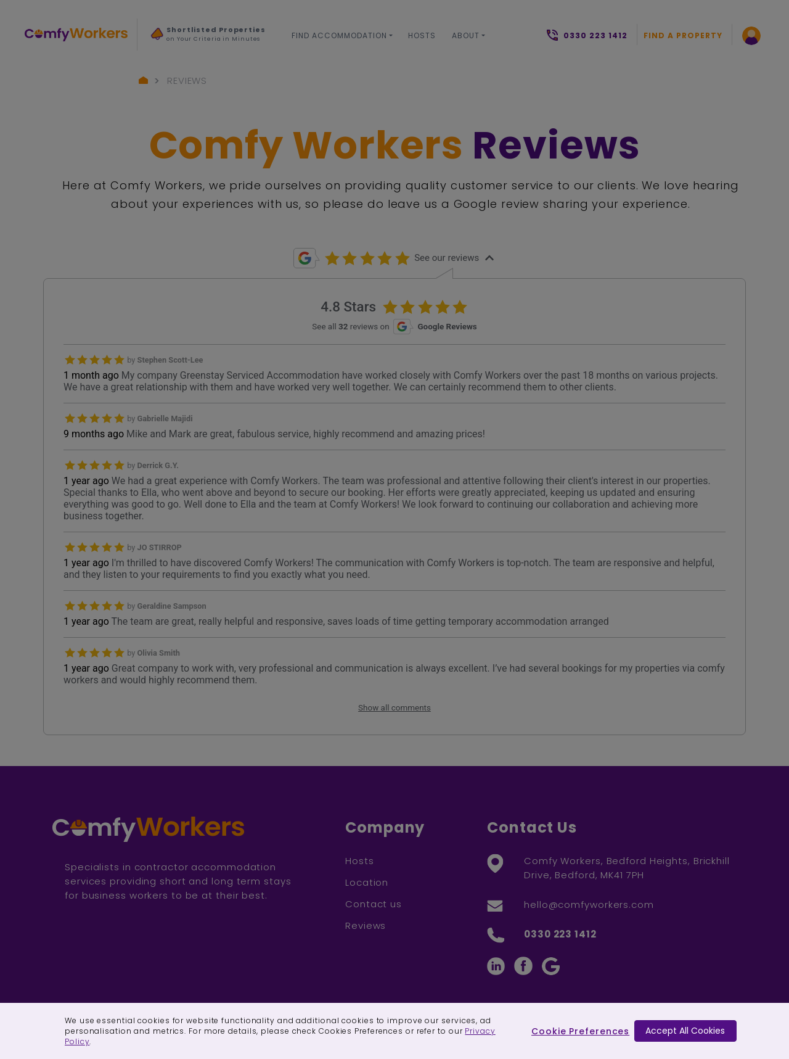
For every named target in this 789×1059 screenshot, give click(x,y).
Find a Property (683, 35)
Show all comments (394, 707)
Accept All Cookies (685, 1030)
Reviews (187, 80)
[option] (209, 38)
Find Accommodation (339, 35)
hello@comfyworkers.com (589, 904)
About (466, 35)
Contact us (373, 903)
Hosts (422, 35)
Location (366, 882)
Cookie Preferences (580, 1031)
